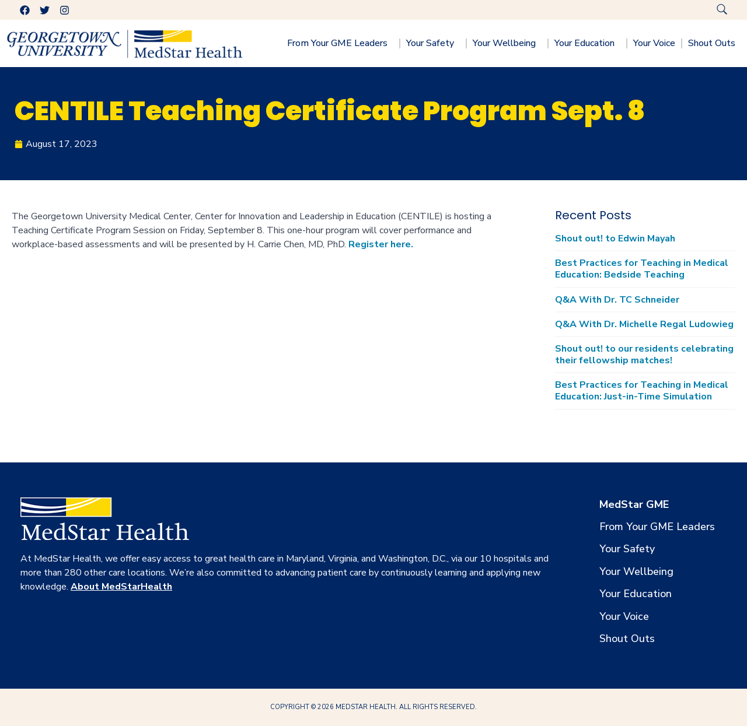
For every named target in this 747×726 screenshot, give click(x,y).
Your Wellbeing (507, 43)
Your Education (587, 43)
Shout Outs (714, 43)
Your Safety (433, 43)
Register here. (380, 244)
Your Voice (654, 43)
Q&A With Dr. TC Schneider (617, 299)
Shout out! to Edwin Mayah (615, 238)
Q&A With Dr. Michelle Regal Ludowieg (644, 324)
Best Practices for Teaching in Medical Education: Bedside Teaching (641, 269)
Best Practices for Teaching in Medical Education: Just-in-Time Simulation (641, 390)
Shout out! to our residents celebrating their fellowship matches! (644, 354)
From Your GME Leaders (340, 43)
